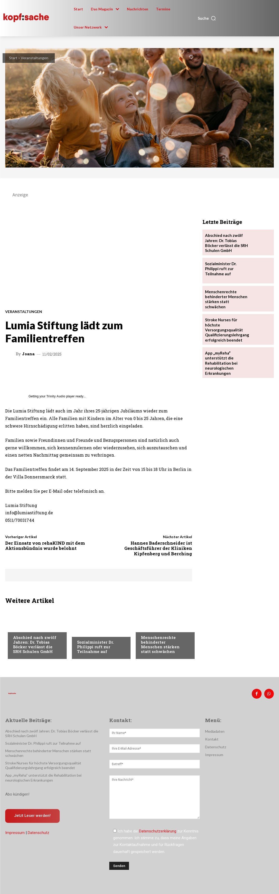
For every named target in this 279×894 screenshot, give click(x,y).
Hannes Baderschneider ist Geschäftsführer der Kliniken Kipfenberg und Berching (158, 548)
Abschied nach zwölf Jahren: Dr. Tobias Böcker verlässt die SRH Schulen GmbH (34, 644)
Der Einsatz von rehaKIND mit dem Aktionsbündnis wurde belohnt (45, 545)
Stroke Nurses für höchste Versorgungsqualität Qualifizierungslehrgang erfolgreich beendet (225, 328)
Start (13, 58)
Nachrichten (25, 627)
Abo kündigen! (17, 787)
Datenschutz (38, 826)
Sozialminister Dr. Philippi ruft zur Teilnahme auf (95, 646)
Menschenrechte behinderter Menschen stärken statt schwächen (160, 644)
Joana (28, 354)
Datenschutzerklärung (157, 830)
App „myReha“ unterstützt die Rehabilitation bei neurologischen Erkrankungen (220, 360)
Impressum (15, 826)
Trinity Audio (55, 396)
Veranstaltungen (34, 58)
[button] (207, 18)
